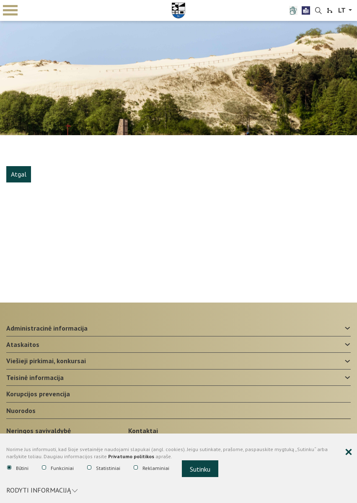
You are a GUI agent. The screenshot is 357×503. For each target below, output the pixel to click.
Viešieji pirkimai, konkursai (46, 361)
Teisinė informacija (35, 377)
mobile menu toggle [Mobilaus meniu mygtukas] (10, 10)
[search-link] (318, 11)
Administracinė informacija (47, 328)
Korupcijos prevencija (38, 394)
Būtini (17, 468)
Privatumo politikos (131, 456)
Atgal (18, 174)
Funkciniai (58, 468)
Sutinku (200, 469)
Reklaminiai (151, 468)
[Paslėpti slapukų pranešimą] (348, 452)
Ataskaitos (22, 344)
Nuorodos (21, 410)
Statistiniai (103, 468)
